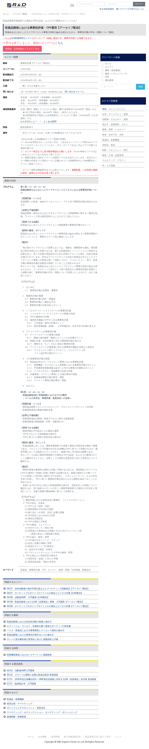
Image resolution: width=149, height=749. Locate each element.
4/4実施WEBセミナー (21, 38)
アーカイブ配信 (20, 14)
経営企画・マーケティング (19, 703)
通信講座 (109, 80)
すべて (108, 64)
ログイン (139, 4)
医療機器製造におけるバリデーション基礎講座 (29, 655)
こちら (59, 43)
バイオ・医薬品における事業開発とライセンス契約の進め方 (35, 630)
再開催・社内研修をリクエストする (22, 49)
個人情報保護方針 (72, 736)
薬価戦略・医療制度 (16, 716)
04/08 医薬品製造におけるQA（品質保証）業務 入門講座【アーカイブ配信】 (45, 601)
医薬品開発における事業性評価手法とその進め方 (30, 635)
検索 (140, 86)
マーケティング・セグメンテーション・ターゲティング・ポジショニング (42, 712)
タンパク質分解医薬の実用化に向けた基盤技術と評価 (32, 639)
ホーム (6, 14)
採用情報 (55, 736)
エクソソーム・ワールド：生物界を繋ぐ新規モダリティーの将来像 (39, 626)
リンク (118, 736)
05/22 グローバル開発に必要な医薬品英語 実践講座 (32, 675)
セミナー (109, 67)
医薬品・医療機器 (15, 699)
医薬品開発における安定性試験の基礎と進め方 (29, 621)
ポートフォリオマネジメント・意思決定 (26, 708)
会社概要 (42, 736)
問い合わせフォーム (74, 91)
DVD (107, 77)
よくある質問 (50, 121)
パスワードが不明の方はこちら (131, 9)
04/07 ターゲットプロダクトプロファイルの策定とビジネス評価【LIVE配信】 (45, 593)
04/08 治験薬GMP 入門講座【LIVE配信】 (28, 597)
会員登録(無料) (108, 9)
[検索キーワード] (118, 87)
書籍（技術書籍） (113, 70)
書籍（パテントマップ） (116, 73)
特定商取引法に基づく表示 (98, 736)
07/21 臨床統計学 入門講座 (21, 683)
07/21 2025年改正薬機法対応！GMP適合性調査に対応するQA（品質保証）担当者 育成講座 (51, 679)
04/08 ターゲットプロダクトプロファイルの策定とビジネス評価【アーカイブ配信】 (48, 606)
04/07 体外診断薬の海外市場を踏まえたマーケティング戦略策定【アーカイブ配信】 (48, 588)
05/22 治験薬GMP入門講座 (20, 670)
